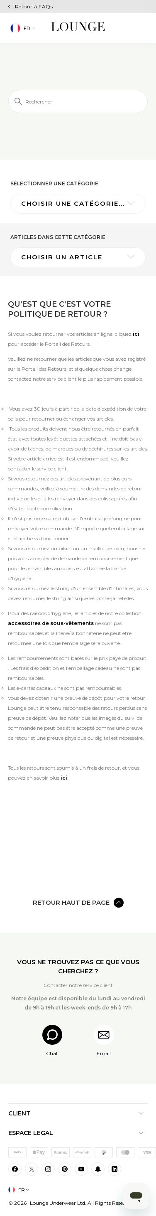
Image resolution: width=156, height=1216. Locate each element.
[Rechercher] (78, 101)
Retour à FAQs (34, 6)
